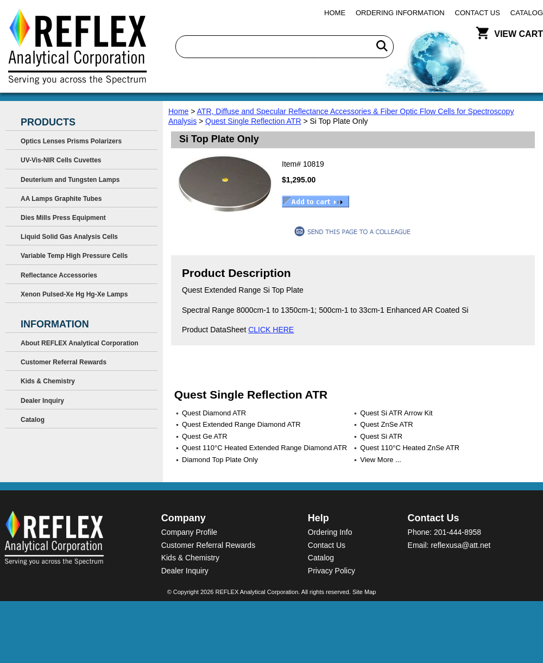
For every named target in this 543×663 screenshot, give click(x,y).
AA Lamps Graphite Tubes (61, 199)
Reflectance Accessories (59, 275)
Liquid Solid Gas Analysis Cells (69, 237)
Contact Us (477, 13)
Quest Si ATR (381, 436)
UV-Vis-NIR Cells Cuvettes (61, 160)
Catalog (526, 13)
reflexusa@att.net (460, 545)
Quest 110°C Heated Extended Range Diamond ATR (264, 448)
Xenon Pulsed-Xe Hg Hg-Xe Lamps (74, 294)
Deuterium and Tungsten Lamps (70, 180)
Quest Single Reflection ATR (253, 121)
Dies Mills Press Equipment (63, 218)
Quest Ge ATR (205, 436)
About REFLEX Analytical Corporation (79, 343)
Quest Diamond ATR (214, 413)
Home (334, 13)
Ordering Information (400, 13)
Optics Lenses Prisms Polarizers (71, 141)
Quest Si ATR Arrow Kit (396, 413)
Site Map (364, 592)
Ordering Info (330, 532)
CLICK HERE (271, 329)
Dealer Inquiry (42, 401)
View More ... (380, 460)
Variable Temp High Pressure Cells (74, 256)
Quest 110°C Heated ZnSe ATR (409, 448)
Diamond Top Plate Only (220, 460)
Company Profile (189, 532)
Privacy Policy (331, 570)
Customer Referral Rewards (63, 362)
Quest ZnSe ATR (386, 424)
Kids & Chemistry (48, 381)
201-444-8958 (457, 532)
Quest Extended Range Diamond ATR (241, 424)
